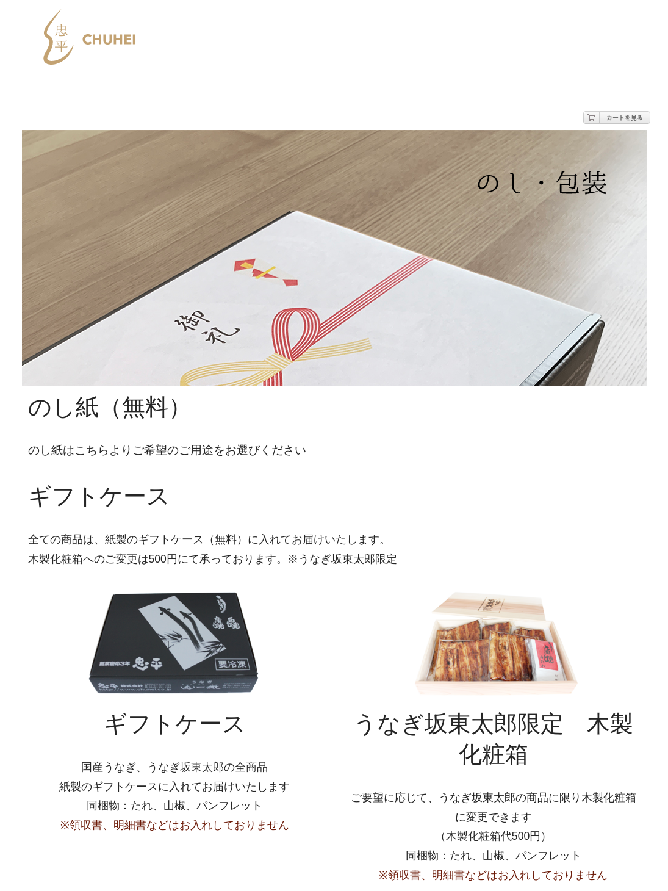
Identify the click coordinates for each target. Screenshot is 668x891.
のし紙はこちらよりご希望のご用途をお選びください (167, 450)
